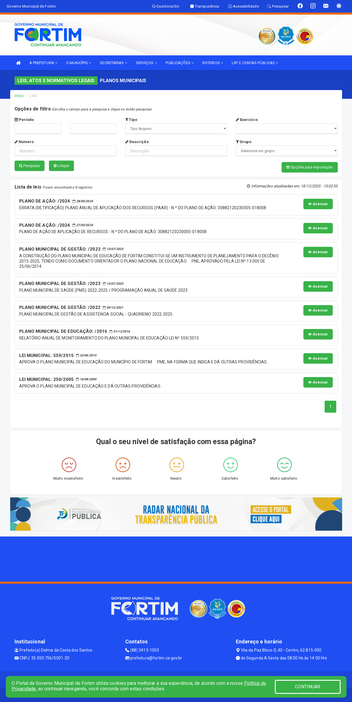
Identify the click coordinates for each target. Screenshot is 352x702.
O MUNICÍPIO (78, 63)
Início (19, 96)
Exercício (247, 119)
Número (24, 142)
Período (24, 119)
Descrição (137, 142)
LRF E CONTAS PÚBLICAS (255, 63)
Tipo (131, 119)
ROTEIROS (212, 63)
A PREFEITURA (43, 63)
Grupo (244, 142)
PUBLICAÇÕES (180, 63)
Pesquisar (29, 165)
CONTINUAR (308, 686)
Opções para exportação (309, 167)
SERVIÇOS (146, 63)
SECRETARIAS (113, 63)
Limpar (62, 165)
